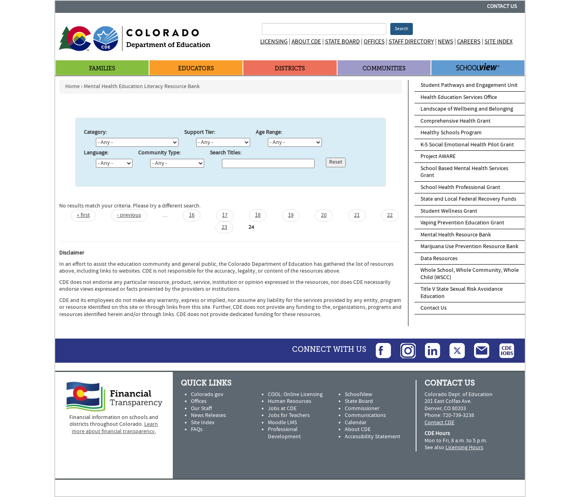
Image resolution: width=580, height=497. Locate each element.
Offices (374, 41)
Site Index (499, 41)
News (445, 41)
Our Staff (201, 408)
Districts (290, 68)
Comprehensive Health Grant (455, 121)
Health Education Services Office (458, 97)
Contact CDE (439, 422)
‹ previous (129, 215)
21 (357, 215)
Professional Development (284, 433)
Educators (196, 68)
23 (224, 227)
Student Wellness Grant (448, 211)
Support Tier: (199, 132)
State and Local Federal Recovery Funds (468, 199)
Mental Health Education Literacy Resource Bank (142, 86)
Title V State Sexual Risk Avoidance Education (461, 292)
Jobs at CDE (282, 408)
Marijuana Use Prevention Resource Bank (469, 246)
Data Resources (439, 258)
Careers (469, 41)
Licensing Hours (464, 447)
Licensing (274, 41)
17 (225, 215)
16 (192, 215)
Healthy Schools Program (451, 132)
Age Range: (269, 132)
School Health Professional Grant (460, 187)
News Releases (208, 415)
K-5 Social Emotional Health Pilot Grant (467, 144)
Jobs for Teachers (289, 415)
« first (83, 215)
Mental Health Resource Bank (455, 234)
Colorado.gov (207, 394)
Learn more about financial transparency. (115, 428)
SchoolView (358, 394)
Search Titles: (225, 153)
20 (324, 215)
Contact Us (502, 6)
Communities (384, 68)
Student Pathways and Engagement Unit (469, 85)
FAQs (197, 429)
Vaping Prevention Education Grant (462, 222)
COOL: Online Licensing (295, 394)
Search (401, 29)
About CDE (306, 41)
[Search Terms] (324, 29)
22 (390, 215)
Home (72, 86)
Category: (95, 132)
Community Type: (159, 153)
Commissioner (362, 408)
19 (291, 215)
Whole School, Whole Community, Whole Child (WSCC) (469, 274)
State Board (342, 41)
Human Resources (289, 401)
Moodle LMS (282, 422)
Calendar (356, 422)
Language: (96, 153)
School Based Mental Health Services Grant (464, 172)
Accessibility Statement (372, 436)
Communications (365, 415)
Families (102, 68)
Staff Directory (411, 41)
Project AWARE (438, 156)
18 (258, 215)
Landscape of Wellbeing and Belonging (466, 109)
